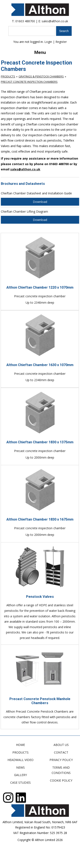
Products (8, 76)
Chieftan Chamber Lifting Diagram (24, 211)
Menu (40, 52)
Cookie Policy (61, 780)
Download (40, 202)
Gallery (20, 775)
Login (48, 42)
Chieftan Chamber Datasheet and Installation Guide (36, 193)
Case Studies (20, 783)
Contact (61, 752)
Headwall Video (20, 760)
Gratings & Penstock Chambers (41, 76)
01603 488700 (25, 21)
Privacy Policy (61, 760)
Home (20, 745)
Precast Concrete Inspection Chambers (29, 82)
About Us (61, 745)
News (20, 767)
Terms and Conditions (61, 770)
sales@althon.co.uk (55, 21)
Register (61, 42)
